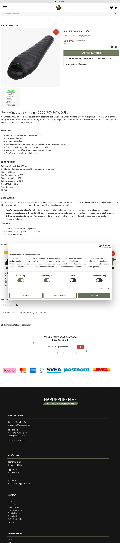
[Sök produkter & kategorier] (58, 13)
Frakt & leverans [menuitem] (14, 507)
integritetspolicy (76, 353)
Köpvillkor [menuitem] (11, 501)
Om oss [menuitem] (10, 540)
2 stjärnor (6, 305)
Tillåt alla (94, 296)
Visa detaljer (101, 289)
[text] (69, 41)
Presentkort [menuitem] (12, 516)
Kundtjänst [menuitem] (12, 504)
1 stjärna (3, 305)
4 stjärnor (10, 305)
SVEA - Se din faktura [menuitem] (15, 519)
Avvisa (26, 296)
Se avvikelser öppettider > (19, 484)
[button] (5, 8)
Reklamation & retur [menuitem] (15, 510)
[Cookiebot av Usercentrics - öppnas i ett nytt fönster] (100, 246)
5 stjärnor (12, 305)
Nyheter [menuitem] (11, 522)
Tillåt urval (60, 296)
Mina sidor (60, 1)
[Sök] (116, 13)
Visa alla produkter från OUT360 (76, 64)
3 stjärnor (8, 305)
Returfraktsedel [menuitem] (14, 513)
